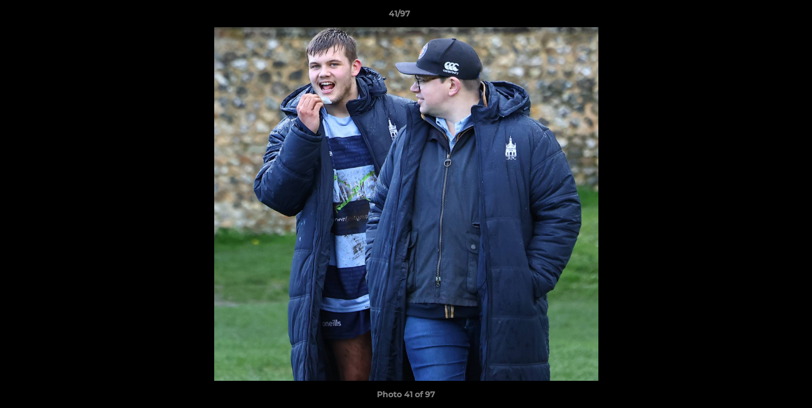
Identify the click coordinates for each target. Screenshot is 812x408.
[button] (764, 16)
